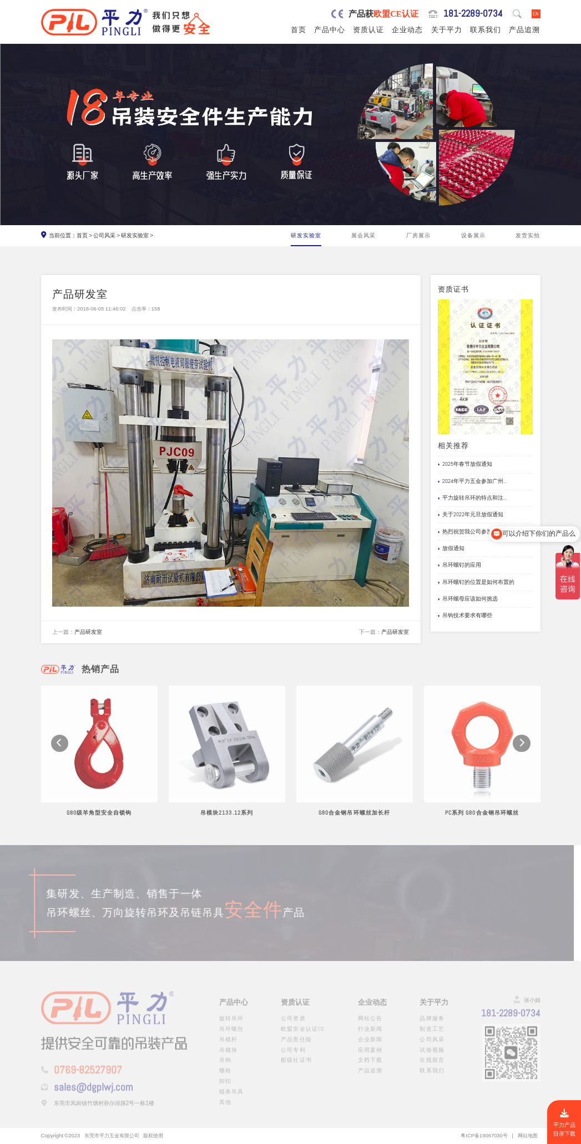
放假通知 (451, 549)
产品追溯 (524, 30)
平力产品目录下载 (564, 1123)
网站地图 (528, 1135)
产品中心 (329, 30)
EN (536, 13)
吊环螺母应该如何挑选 (468, 599)
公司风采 (104, 235)
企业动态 (407, 30)
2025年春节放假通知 (465, 464)
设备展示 (473, 235)
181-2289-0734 (473, 14)
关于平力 (446, 30)
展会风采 (363, 235)
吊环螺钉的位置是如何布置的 (476, 582)
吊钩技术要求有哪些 (465, 616)
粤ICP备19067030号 (484, 1135)
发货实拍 (528, 235)
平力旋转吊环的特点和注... (472, 498)
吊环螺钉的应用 (459, 565)
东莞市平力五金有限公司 (111, 1135)
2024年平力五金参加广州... (472, 481)
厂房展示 (418, 235)
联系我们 (485, 30)
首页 (298, 30)
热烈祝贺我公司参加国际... (472, 532)
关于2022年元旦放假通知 (470, 515)
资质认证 (368, 30)
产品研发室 (88, 631)
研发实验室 (135, 235)
